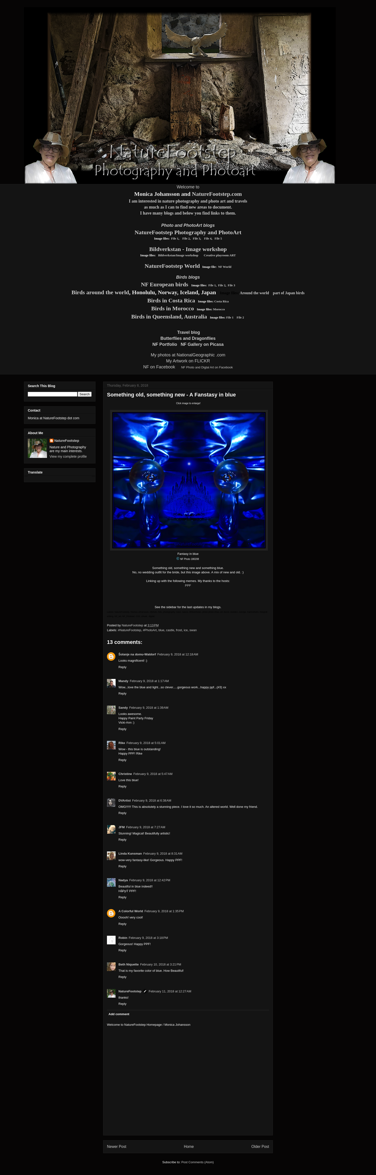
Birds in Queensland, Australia (169, 316)
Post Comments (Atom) (197, 1162)
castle (170, 630)
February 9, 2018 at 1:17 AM (149, 681)
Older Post (260, 1147)
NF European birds (164, 284)
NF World (224, 267)
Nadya (123, 880)
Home (189, 1147)
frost (179, 630)
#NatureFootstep (129, 630)
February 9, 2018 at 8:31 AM (162, 853)
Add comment (119, 1014)
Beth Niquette (128, 964)
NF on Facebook (159, 367)
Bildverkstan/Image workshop (178, 255)
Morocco (219, 309)
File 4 (207, 238)
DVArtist (124, 800)
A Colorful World (130, 911)
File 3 (196, 238)
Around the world (254, 293)
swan (193, 630)
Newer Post (116, 1147)
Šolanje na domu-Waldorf (137, 654)
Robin (122, 938)
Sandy (123, 707)
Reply (122, 667)
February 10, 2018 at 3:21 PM (160, 964)
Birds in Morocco (172, 308)
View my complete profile (68, 456)
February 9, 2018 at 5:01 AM (145, 743)
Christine (125, 774)
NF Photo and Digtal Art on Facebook (207, 367)
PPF (188, 585)
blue (161, 630)
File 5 (218, 238)
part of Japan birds (289, 293)
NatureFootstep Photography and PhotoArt (188, 232)
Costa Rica (221, 301)
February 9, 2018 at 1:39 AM (148, 707)
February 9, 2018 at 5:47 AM (152, 774)
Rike (121, 743)
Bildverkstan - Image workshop (188, 249)
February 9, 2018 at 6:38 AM (151, 800)
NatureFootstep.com (217, 194)
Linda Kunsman (130, 853)
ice (186, 630)
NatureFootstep (129, 991)
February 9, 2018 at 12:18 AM (177, 654)
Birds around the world (100, 292)
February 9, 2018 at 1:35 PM (164, 911)
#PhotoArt (150, 630)
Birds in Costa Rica (171, 300)
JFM (121, 827)
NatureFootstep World (172, 266)
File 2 (186, 238)
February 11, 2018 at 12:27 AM (170, 991)
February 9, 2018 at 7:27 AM (145, 827)
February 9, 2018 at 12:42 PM (149, 880)
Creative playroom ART (220, 255)
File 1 (175, 238)
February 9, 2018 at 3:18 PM (148, 938)
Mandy (123, 681)
